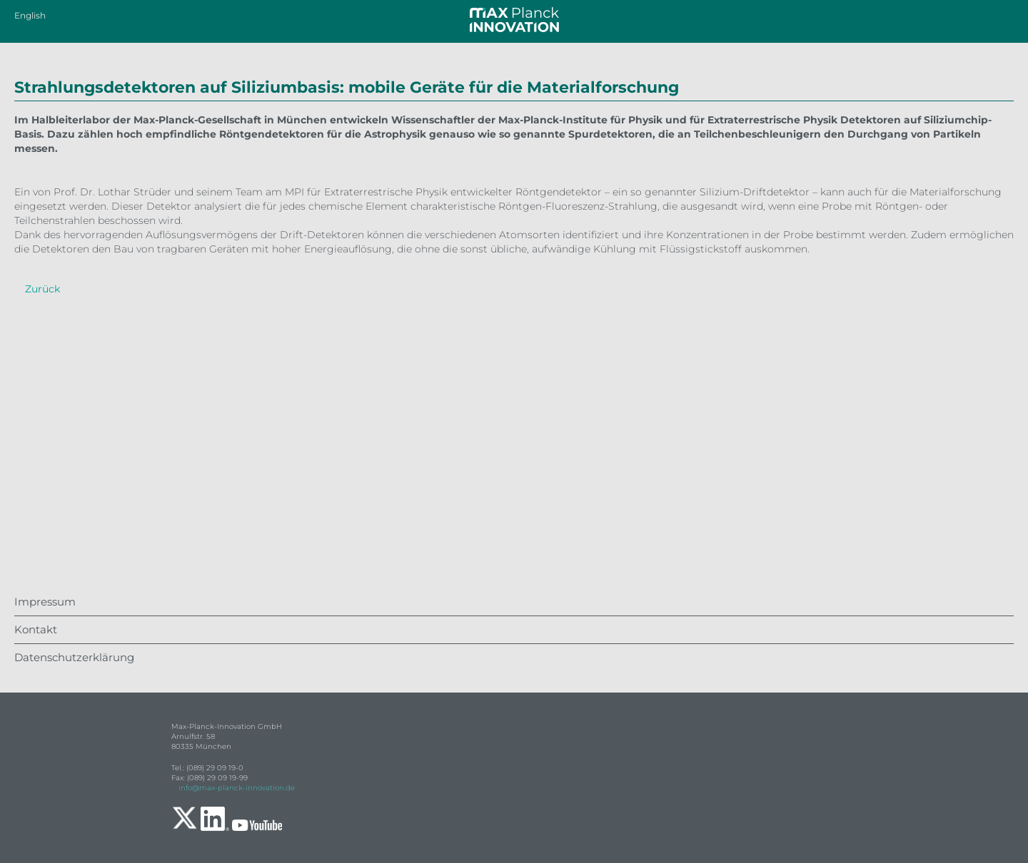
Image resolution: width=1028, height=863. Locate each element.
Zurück (42, 288)
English (30, 15)
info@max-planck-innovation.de (236, 787)
